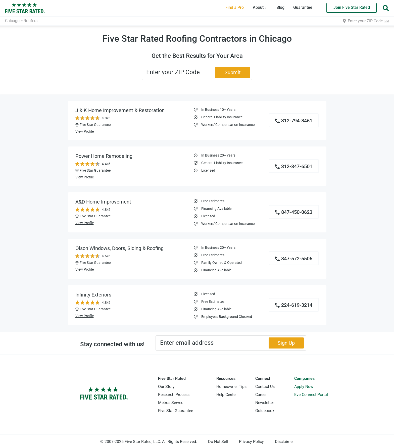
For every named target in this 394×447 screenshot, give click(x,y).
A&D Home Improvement (103, 202)
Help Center (226, 394)
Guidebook (264, 410)
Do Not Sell (218, 441)
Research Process (173, 394)
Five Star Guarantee (175, 410)
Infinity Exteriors (93, 295)
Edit (386, 21)
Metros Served (170, 402)
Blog (280, 7)
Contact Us (265, 386)
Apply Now (303, 386)
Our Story (166, 386)
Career (261, 394)
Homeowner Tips (231, 386)
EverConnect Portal (311, 394)
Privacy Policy (251, 441)
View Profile (84, 131)
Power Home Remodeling (103, 156)
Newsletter (264, 402)
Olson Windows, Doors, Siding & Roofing (119, 248)
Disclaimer (284, 441)
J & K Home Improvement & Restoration (120, 110)
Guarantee (302, 7)
